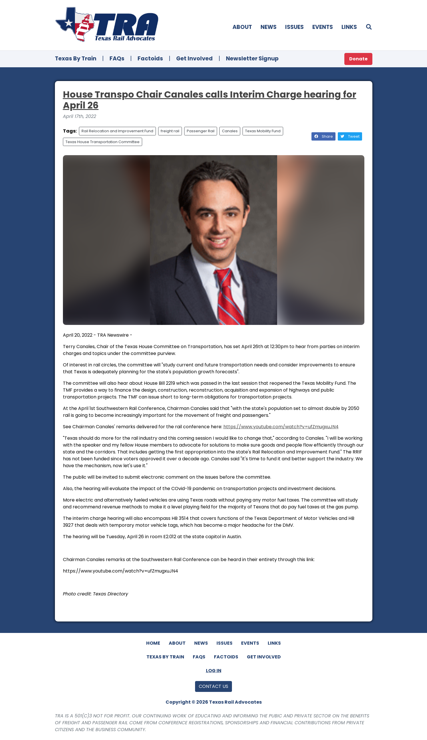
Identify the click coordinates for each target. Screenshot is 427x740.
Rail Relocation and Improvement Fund (117, 131)
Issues (294, 27)
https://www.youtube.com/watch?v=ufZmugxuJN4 (281, 426)
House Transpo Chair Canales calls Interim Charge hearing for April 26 (209, 100)
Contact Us (213, 686)
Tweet (350, 136)
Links (349, 27)
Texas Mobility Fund (263, 131)
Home (153, 643)
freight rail (170, 131)
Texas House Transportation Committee (102, 141)
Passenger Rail (201, 131)
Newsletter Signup (252, 58)
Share (323, 136)
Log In (213, 670)
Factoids (150, 58)
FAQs (117, 58)
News (269, 27)
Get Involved (194, 58)
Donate (358, 59)
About (242, 27)
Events (322, 27)
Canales (230, 131)
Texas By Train (75, 58)
